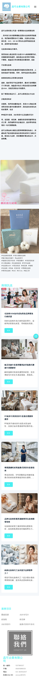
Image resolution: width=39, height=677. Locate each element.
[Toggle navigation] (35, 6)
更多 (8, 331)
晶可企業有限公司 (15, 6)
